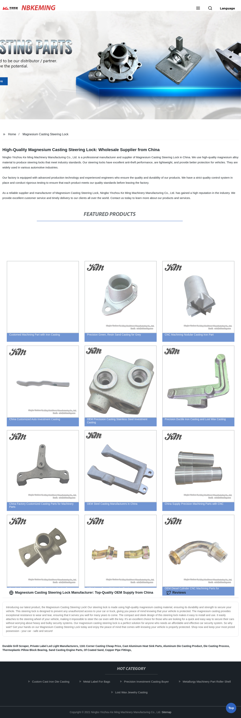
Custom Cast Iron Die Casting (51, 681)
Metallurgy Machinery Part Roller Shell (208, 681)
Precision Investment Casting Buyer (147, 681)
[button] (198, 8)
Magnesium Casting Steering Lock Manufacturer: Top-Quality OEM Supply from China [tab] (81, 592)
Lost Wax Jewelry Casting (132, 692)
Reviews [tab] (176, 592)
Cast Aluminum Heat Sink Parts (142, 646)
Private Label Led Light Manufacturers (54, 646)
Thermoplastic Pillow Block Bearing (24, 649)
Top (231, 706)
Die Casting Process (216, 646)
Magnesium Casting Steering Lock (46, 134)
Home (12, 134)
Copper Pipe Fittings (118, 649)
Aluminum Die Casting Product (182, 646)
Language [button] (227, 8)
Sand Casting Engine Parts (65, 649)
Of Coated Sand (94, 649)
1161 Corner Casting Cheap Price (100, 646)
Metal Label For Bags (97, 681)
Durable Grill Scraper (15, 646)
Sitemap (166, 712)
